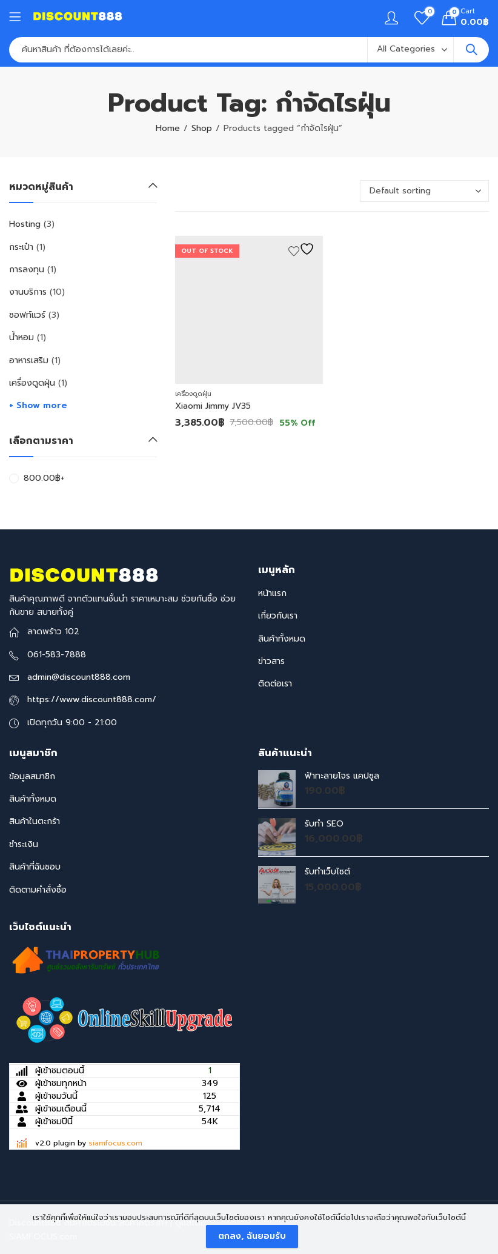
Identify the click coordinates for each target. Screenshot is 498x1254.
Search (471, 49)
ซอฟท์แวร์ (27, 315)
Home (168, 128)
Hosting (25, 224)
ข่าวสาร (271, 661)
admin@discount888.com (78, 677)
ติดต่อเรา (275, 683)
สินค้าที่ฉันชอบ (35, 866)
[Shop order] (424, 191)
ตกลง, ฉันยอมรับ (252, 1236)
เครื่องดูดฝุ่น (193, 394)
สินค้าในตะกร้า (34, 821)
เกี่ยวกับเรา (277, 615)
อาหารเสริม (28, 360)
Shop (201, 128)
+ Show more (38, 405)
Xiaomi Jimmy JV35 (213, 406)
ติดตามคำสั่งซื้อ (38, 890)
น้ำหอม (21, 337)
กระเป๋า (21, 247)
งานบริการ (28, 292)
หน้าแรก (272, 593)
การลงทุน (26, 269)
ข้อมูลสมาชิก (32, 776)
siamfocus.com (115, 1143)
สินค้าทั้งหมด (281, 638)
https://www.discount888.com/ (91, 699)
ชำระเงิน (23, 844)
